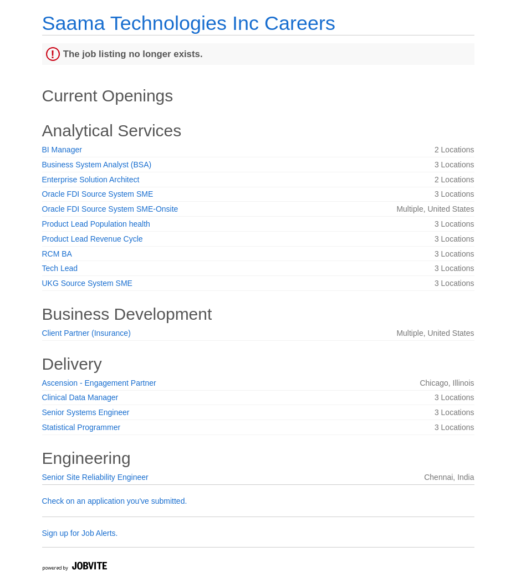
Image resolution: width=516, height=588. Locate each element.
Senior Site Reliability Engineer (95, 477)
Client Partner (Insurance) (86, 333)
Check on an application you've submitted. (114, 501)
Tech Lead (60, 268)
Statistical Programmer (81, 427)
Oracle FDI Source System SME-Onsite (110, 208)
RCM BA (57, 253)
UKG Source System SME (87, 283)
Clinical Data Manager (80, 397)
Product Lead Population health (96, 223)
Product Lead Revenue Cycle (92, 238)
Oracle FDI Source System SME (98, 194)
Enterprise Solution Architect (91, 179)
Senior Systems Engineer (86, 412)
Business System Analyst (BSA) (97, 164)
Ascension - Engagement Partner (99, 383)
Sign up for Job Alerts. (80, 533)
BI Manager (62, 149)
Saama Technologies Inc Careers (188, 23)
